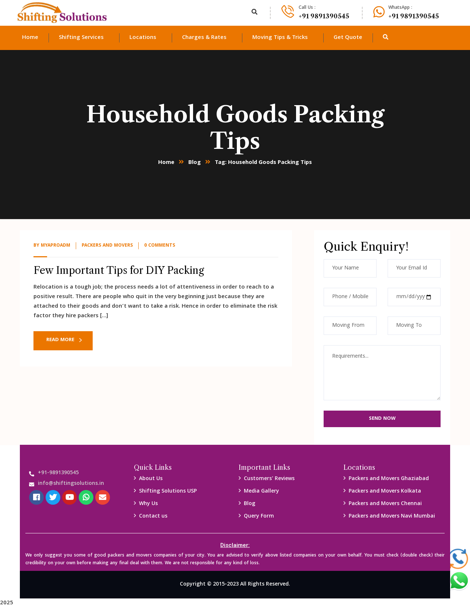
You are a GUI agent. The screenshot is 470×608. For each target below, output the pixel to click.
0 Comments (159, 246)
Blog (194, 163)
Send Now (382, 419)
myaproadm (55, 246)
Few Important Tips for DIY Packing (118, 270)
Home (166, 163)
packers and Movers (107, 246)
